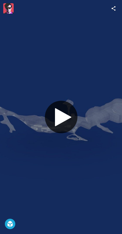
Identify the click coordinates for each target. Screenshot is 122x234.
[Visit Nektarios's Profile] (8, 8)
